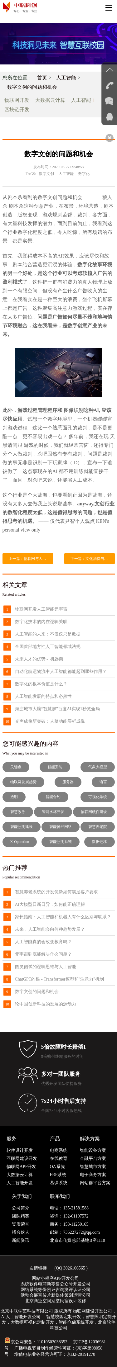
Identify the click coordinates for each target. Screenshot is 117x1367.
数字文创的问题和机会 (32, 87)
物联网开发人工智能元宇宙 (41, 609)
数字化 (84, 174)
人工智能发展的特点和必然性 (43, 696)
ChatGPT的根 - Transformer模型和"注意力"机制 (59, 979)
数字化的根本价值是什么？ (41, 684)
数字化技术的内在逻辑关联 (41, 621)
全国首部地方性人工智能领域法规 (47, 646)
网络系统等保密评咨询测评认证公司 (55, 1289)
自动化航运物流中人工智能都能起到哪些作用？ (61, 671)
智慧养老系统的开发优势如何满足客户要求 (56, 892)
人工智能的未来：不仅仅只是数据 (47, 634)
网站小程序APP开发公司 (55, 1278)
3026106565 (74, 1268)
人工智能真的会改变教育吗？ (43, 941)
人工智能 (66, 77)
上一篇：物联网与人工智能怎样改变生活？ (31, 558)
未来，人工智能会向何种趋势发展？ (50, 929)
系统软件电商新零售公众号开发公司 (55, 1284)
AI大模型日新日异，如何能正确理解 (50, 904)
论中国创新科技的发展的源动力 (45, 1004)
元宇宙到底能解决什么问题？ (43, 954)
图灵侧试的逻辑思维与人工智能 (45, 966)
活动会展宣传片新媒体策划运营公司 (55, 1295)
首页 (42, 77)
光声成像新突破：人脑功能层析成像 (50, 721)
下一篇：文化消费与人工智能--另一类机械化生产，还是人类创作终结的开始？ (93, 558)
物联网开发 (16, 100)
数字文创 (46, 174)
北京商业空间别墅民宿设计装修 (55, 1300)
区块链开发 (16, 109)
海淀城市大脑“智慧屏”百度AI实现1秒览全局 (57, 709)
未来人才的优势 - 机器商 (39, 659)
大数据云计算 (50, 100)
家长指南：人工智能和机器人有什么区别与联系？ (63, 917)
